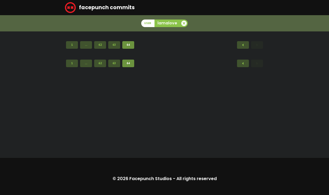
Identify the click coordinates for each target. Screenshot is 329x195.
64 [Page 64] (128, 45)
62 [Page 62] (100, 45)
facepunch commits (100, 7)
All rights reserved (196, 179)
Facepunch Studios (150, 179)
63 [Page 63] (114, 45)
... (86, 45)
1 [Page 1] (72, 45)
